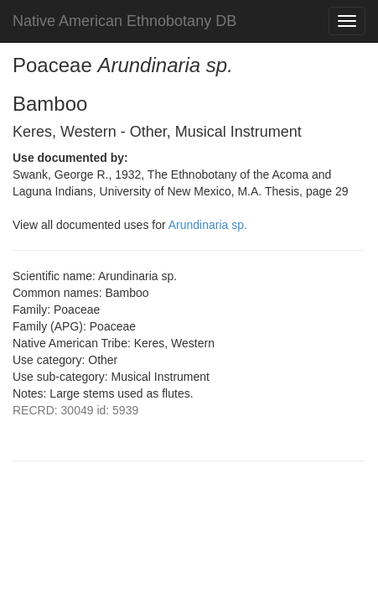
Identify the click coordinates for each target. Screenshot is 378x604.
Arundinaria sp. (207, 225)
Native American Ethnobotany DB (124, 21)
